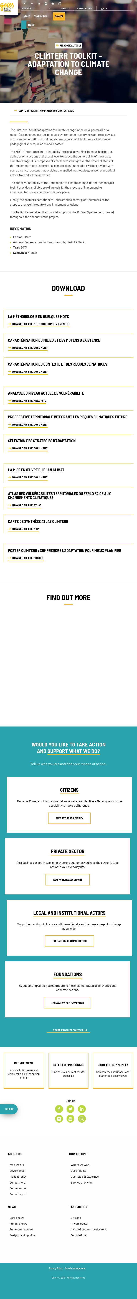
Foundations (79, 1235)
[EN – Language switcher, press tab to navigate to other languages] (104, 8)
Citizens (76, 1217)
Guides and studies (21, 1229)
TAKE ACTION (40, 16)
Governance (17, 1170)
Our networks (17, 1188)
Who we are (16, 1164)
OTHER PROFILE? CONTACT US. (70, 1030)
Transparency (17, 1176)
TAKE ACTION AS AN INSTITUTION (69, 941)
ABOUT (26, 16)
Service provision (82, 1182)
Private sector (79, 1223)
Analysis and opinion (22, 1235)
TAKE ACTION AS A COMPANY (67, 879)
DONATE (59, 16)
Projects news (18, 1223)
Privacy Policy (55, 1268)
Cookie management (75, 1268)
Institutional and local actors (88, 1229)
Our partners (17, 1182)
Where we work (80, 1164)
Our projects (78, 1170)
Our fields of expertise (85, 1176)
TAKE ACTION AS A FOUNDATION (67, 1002)
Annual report (18, 1194)
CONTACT (65, 8)
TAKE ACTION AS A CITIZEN (69, 818)
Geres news (16, 1217)
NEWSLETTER (84, 8)
